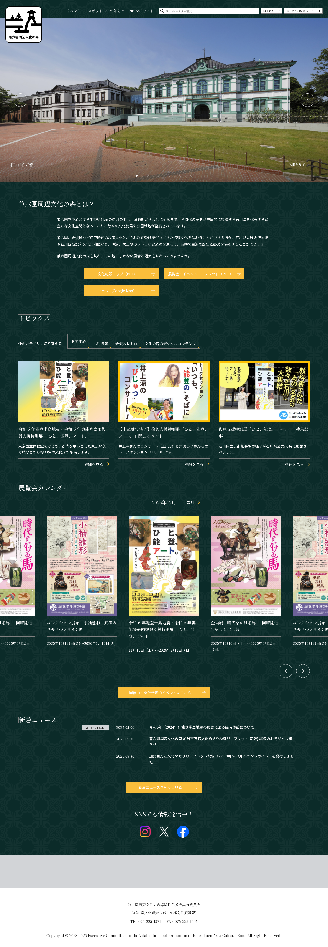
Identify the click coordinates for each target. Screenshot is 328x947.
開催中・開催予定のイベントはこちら (160, 692)
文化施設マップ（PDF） (117, 273)
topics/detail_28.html (188, 727)
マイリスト (145, 11)
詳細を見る (296, 164)
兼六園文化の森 (23, 24)
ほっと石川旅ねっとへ (300, 11)
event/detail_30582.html (82, 581)
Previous (20, 100)
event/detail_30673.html (164, 584)
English (268, 11)
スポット (95, 11)
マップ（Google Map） (117, 290)
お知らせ (117, 11)
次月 (190, 502)
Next (307, 100)
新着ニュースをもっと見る (160, 787)
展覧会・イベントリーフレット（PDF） (200, 273)
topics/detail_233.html (188, 759)
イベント (73, 11)
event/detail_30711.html (246, 584)
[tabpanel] (164, 100)
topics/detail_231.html (188, 742)
